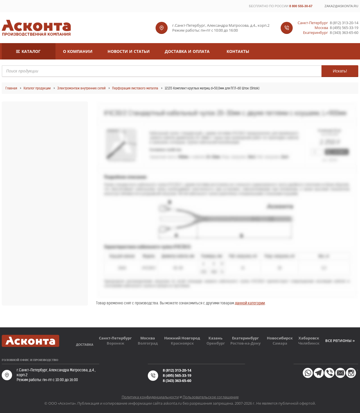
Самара (280, 343)
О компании (78, 51)
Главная (11, 88)
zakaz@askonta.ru (341, 6)
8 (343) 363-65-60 (344, 32)
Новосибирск (280, 338)
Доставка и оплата (187, 51)
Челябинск (308, 343)
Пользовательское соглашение (211, 396)
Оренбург (215, 343)
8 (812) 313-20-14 (344, 22)
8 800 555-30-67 (301, 6)
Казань (215, 338)
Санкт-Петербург (115, 338)
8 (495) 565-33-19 (344, 27)
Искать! (340, 71)
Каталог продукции (37, 88)
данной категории (250, 303)
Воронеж (115, 343)
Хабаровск (308, 338)
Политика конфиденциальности (150, 396)
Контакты (238, 51)
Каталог (31, 51)
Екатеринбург (245, 338)
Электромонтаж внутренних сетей (81, 88)
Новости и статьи (129, 51)
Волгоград (148, 343)
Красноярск (182, 343)
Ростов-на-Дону (245, 343)
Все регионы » (340, 340)
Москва (147, 338)
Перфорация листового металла (135, 88)
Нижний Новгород (182, 338)
